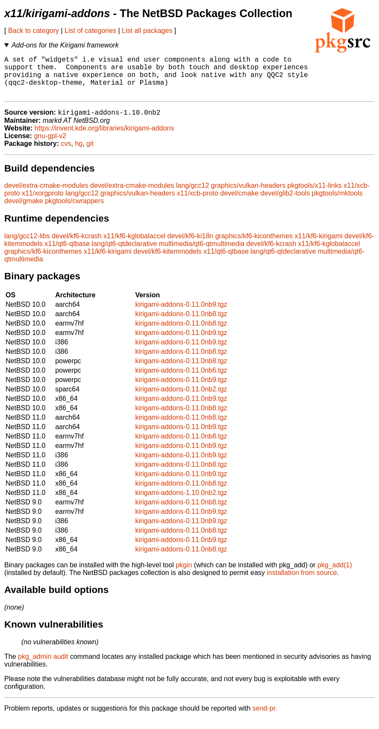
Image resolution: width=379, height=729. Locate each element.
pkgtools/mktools (337, 203)
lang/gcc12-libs (27, 245)
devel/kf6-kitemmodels (167, 261)
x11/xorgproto (43, 203)
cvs (66, 153)
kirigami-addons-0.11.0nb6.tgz (181, 380)
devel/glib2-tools (285, 203)
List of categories (90, 30)
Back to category (33, 30)
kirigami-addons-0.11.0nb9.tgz (181, 314)
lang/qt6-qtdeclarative (124, 253)
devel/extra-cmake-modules (46, 195)
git (90, 153)
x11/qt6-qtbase (67, 253)
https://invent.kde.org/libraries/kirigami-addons (104, 138)
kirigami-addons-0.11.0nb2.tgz (181, 399)
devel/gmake (23, 210)
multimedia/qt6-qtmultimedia (201, 253)
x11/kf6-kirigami (319, 245)
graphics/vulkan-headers (248, 195)
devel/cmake (239, 203)
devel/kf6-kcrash (77, 245)
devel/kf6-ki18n (190, 245)
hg (78, 153)
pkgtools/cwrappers (74, 210)
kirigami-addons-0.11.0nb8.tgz (181, 323)
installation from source (302, 582)
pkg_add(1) (334, 574)
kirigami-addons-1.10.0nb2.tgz (181, 502)
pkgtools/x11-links (315, 195)
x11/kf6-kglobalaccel (134, 245)
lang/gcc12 (192, 195)
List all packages (147, 30)
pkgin (184, 574)
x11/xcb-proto (197, 203)
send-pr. (265, 718)
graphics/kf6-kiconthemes (254, 245)
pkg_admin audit (43, 666)
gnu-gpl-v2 (50, 145)
